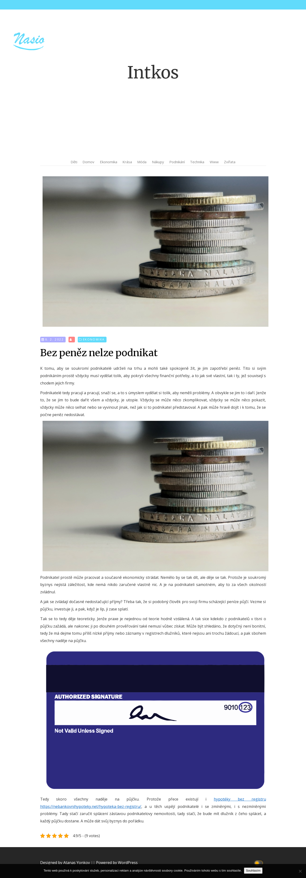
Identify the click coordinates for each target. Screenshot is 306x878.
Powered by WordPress (117, 862)
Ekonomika (108, 161)
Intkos (153, 72)
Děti (74, 161)
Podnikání (177, 161)
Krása (127, 161)
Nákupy (158, 161)
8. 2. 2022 (54, 339)
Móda (141, 161)
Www (214, 161)
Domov (88, 161)
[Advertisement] (153, 120)
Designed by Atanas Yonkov (65, 862)
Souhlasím (253, 870)
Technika (197, 161)
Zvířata (229, 161)
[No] (300, 871)
